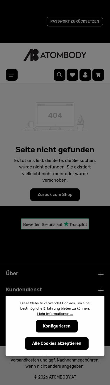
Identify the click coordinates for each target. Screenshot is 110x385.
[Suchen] (59, 75)
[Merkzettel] (72, 75)
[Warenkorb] (98, 75)
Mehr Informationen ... (55, 314)
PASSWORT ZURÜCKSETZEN (74, 21)
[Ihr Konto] (85, 75)
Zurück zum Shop (55, 194)
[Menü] (12, 75)
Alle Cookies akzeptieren (57, 343)
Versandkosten (25, 360)
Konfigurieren (57, 326)
